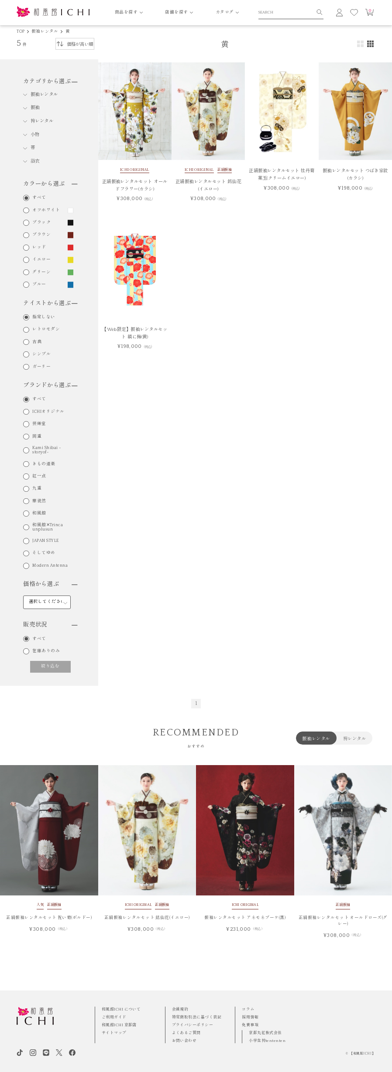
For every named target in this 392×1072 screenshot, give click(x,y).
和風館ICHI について (121, 1009)
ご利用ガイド (114, 1017)
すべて (39, 198)
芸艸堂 (39, 424)
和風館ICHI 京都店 (119, 1025)
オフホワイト (46, 210)
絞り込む (50, 666)
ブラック (41, 223)
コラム (248, 1009)
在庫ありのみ (46, 651)
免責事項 (250, 1025)
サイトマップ (114, 1033)
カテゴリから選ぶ (50, 81)
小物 (35, 134)
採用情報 (250, 1017)
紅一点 (39, 476)
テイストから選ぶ (50, 303)
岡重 (36, 437)
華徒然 (39, 501)
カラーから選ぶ (50, 184)
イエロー (41, 260)
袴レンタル (42, 121)
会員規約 (180, 1009)
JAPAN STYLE (45, 541)
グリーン (41, 272)
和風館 (39, 513)
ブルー (39, 284)
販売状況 (50, 625)
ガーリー (41, 367)
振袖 (35, 107)
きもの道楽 (43, 464)
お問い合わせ (184, 1040)
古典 (36, 342)
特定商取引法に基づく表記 (196, 1017)
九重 (36, 489)
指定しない (43, 317)
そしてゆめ (43, 553)
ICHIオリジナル (48, 412)
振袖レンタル (44, 31)
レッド (39, 247)
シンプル (41, 354)
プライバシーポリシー (192, 1025)
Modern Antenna (50, 566)
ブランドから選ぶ (50, 385)
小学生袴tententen (267, 1040)
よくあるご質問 (186, 1033)
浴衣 (35, 161)
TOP (20, 31)
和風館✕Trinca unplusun (47, 527)
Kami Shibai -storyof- (46, 450)
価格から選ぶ (50, 584)
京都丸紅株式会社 (265, 1033)
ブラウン (41, 235)
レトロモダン (46, 329)
